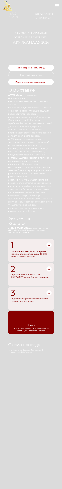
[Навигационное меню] (57, 5)
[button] (31, 68)
